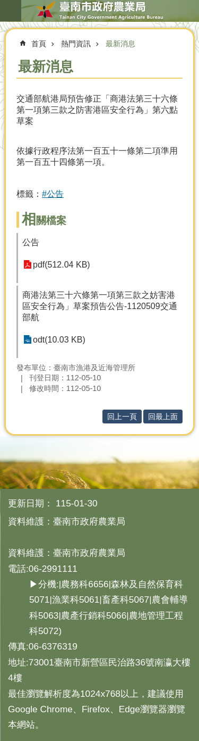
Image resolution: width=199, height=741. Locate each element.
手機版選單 (10, 10)
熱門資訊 (76, 43)
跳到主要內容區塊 (5, 5)
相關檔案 (44, 220)
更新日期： (30, 503)
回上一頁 (122, 416)
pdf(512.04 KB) (61, 264)
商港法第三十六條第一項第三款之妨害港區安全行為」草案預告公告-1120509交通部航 (99, 306)
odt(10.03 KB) (59, 339)
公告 (30, 242)
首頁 (38, 43)
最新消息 (120, 43)
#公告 (53, 193)
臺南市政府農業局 (99, 10)
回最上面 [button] (163, 416)
